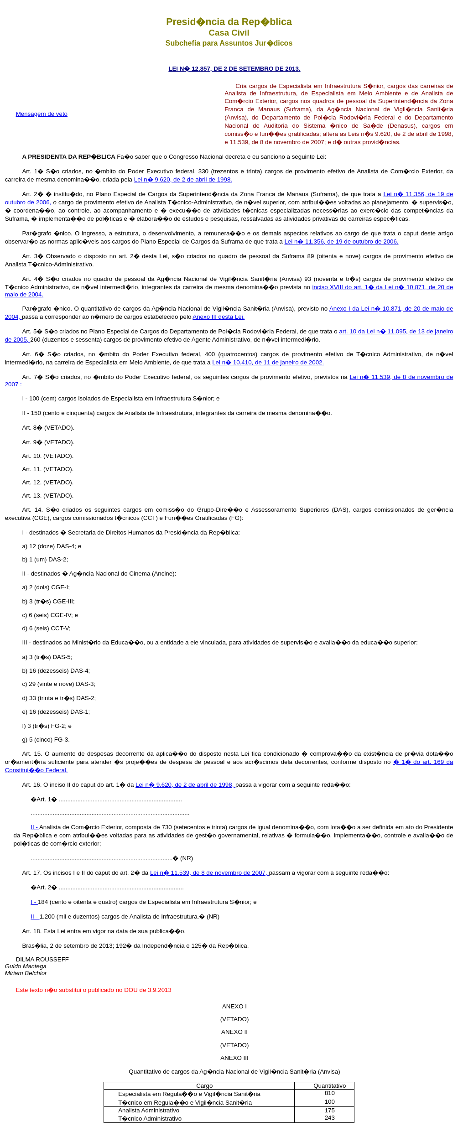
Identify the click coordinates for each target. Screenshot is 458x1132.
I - (34, 901)
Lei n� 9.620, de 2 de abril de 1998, (185, 784)
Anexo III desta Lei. (219, 316)
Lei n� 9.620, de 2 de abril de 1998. (183, 179)
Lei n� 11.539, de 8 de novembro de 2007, (209, 872)
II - (35, 827)
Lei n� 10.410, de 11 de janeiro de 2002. (268, 362)
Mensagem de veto (42, 113)
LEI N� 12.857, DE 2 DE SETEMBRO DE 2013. (234, 68)
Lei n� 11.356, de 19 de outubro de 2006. (341, 241)
